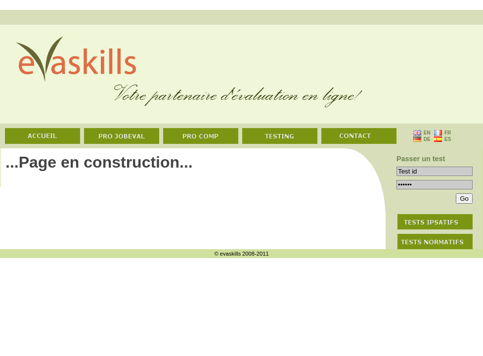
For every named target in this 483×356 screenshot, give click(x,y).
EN (427, 132)
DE (426, 139)
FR (448, 132)
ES (448, 139)
